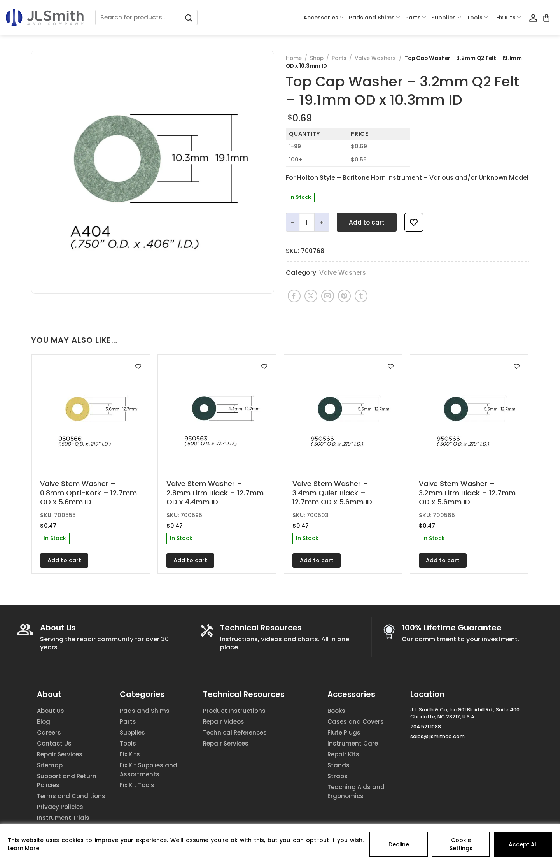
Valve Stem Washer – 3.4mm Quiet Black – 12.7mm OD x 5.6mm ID (332, 492)
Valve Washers (375, 58)
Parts (415, 17)
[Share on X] (310, 296)
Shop (317, 58)
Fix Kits (508, 17)
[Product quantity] (307, 222)
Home (294, 58)
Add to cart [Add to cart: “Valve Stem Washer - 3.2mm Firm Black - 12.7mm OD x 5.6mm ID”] (443, 560)
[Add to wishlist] (413, 222)
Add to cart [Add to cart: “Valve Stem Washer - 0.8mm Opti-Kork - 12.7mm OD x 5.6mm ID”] (64, 560)
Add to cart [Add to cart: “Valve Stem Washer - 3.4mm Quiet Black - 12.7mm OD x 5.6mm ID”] (317, 560)
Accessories (323, 17)
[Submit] (189, 17)
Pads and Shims (374, 17)
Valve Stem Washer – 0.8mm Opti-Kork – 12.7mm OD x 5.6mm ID (88, 492)
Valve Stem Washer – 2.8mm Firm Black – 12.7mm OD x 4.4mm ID (215, 492)
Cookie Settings (461, 844)
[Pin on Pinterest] (344, 296)
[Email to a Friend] (327, 296)
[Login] (533, 18)
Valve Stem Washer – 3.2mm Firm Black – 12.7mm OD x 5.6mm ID (467, 492)
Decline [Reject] (398, 844)
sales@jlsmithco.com (437, 736)
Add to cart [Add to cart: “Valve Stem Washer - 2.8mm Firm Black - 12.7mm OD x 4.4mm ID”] (190, 560)
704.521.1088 (425, 726)
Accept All (523, 844)
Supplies (446, 17)
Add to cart (367, 222)
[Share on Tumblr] (361, 296)
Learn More (23, 848)
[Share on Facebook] (294, 296)
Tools (477, 17)
